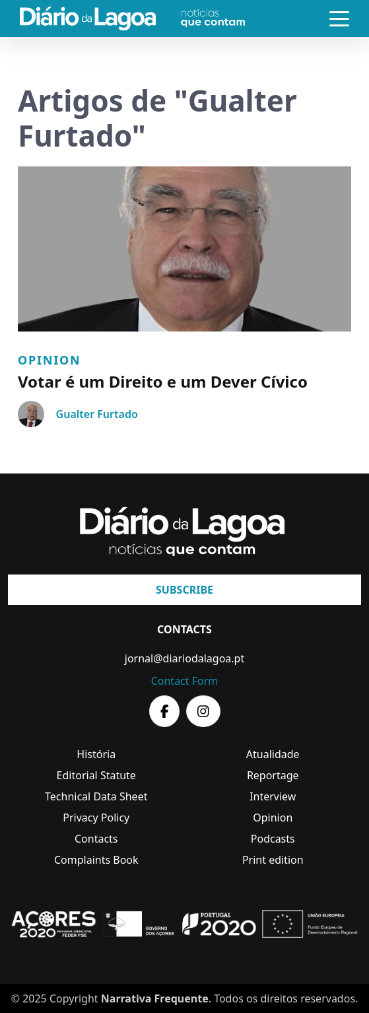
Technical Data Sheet (96, 796)
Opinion (49, 360)
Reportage (273, 775)
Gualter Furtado (97, 414)
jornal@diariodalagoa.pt (184, 658)
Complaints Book (96, 860)
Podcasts (273, 838)
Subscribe (184, 589)
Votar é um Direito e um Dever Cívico (163, 381)
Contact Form (184, 681)
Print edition (273, 860)
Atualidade (273, 754)
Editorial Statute (96, 775)
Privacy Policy (96, 817)
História (96, 754)
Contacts (96, 838)
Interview (273, 796)
